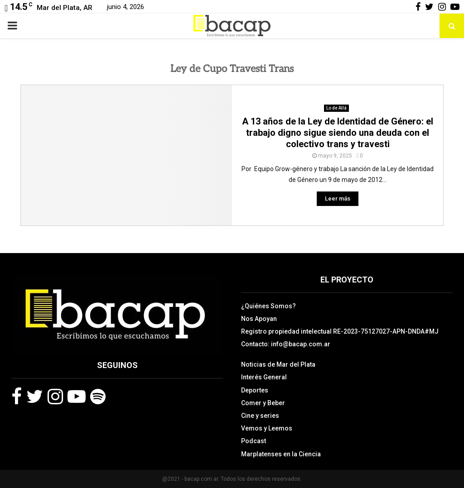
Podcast (253, 441)
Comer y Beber (263, 403)
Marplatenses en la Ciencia (281, 454)
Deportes (254, 390)
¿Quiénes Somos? (268, 306)
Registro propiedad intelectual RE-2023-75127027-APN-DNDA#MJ (340, 331)
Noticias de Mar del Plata (278, 364)
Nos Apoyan (259, 318)
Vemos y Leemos (266, 428)
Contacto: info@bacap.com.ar (285, 344)
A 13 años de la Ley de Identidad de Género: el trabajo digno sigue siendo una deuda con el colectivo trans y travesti (337, 132)
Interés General (264, 377)
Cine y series (260, 415)
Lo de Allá (336, 107)
